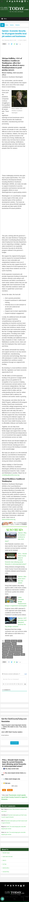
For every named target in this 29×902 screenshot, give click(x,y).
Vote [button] (4, 790)
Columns (17, 25)
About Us (4, 861)
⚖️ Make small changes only (11, 779)
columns (22, 654)
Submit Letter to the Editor (8, 857)
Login (25, 674)
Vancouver (5, 654)
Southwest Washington (17, 646)
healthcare (12, 649)
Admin (22, 897)
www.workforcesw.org (8, 519)
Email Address (5, 735)
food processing (6, 649)
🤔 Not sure (6, 783)
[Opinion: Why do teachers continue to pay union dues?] (11, 535)
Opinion (12, 25)
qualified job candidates (7, 646)
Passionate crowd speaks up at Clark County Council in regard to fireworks (14, 798)
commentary (5, 652)
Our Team (4, 864)
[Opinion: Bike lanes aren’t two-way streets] (11, 579)
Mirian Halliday (14, 641)
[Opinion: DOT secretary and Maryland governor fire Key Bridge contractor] (11, 620)
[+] (22, 684)
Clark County (17, 654)
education (14, 643)
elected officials (19, 649)
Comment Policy (6, 872)
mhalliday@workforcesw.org (10, 475)
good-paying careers (6, 643)
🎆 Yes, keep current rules (11, 769)
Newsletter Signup (6, 853)
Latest (4, 657)
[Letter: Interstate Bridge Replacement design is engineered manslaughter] (11, 599)
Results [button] (10, 790)
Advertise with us (6, 868)
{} (20, 684)
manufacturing (9, 657)
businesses (7, 641)
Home (6, 25)
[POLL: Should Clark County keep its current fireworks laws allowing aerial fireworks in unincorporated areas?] (11, 556)
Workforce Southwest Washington (15, 652)
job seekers (11, 654)
